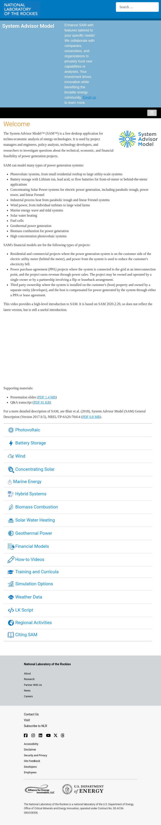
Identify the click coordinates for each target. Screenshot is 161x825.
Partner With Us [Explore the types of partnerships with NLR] (33, 685)
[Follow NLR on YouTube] (47, 736)
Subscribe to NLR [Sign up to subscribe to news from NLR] (35, 726)
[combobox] (137, 7)
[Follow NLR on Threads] (62, 736)
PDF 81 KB (42, 402)
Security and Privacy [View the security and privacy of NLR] (35, 755)
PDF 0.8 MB (91, 417)
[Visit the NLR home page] (47, 664)
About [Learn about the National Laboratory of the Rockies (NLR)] (27, 673)
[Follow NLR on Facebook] (25, 736)
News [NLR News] (27, 690)
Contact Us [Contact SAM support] (31, 714)
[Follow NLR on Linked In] (40, 736)
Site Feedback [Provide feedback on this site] (32, 761)
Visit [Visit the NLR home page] (27, 720)
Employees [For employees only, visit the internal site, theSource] (30, 772)
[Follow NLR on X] (55, 736)
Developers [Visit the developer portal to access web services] (30, 766)
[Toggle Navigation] (152, 113)
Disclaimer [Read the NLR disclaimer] (30, 749)
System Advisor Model (28, 26)
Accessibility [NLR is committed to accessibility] (31, 744)
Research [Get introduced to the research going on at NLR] (29, 679)
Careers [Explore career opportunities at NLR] (28, 696)
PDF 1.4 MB (47, 397)
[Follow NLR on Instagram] (33, 736)
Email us (89, 97)
